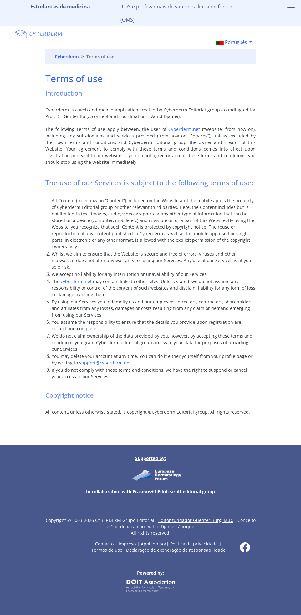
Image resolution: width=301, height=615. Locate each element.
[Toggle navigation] (291, 7)
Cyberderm (67, 56)
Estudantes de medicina (60, 6)
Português (232, 42)
